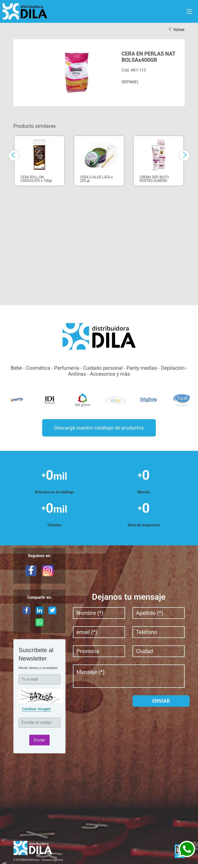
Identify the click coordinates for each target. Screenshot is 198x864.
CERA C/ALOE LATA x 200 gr (96, 178)
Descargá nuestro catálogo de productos (99, 428)
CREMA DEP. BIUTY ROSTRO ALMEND (154, 178)
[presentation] (13, 155)
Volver (179, 29)
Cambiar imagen (36, 708)
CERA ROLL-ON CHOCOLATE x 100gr (36, 178)
